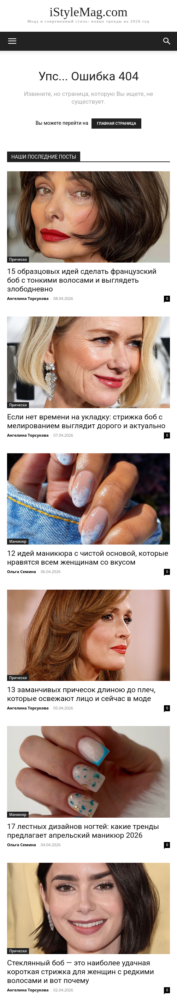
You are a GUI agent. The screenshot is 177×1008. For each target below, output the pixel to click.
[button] (167, 41)
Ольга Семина (21, 571)
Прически (18, 259)
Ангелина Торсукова (28, 298)
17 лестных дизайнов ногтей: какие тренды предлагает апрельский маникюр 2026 (83, 831)
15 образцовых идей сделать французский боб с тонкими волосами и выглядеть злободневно (82, 280)
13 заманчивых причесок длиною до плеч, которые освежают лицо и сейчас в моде (81, 694)
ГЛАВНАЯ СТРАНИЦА (116, 123)
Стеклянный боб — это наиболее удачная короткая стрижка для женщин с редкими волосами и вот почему (80, 972)
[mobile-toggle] (12, 41)
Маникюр (17, 541)
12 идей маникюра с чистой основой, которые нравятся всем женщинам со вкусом (87, 557)
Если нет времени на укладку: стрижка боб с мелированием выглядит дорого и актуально (86, 421)
